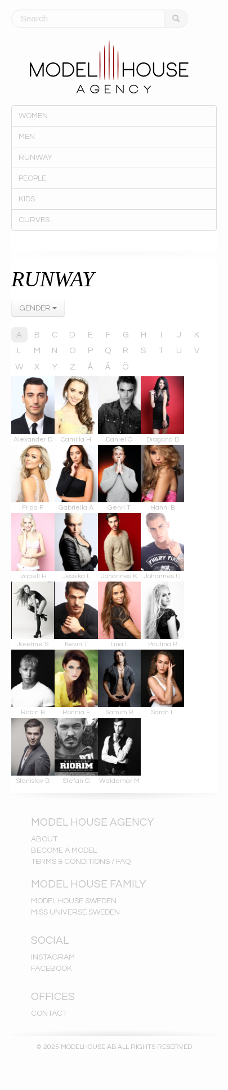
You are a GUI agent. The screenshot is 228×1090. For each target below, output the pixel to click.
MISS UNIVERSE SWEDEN (75, 912)
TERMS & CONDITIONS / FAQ (81, 862)
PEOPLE (32, 178)
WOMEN (33, 116)
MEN (27, 137)
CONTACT (49, 1013)
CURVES (34, 220)
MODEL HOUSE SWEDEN (74, 901)
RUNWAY (35, 157)
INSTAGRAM (53, 957)
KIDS (27, 199)
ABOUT (44, 839)
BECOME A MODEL (64, 850)
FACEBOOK (51, 968)
